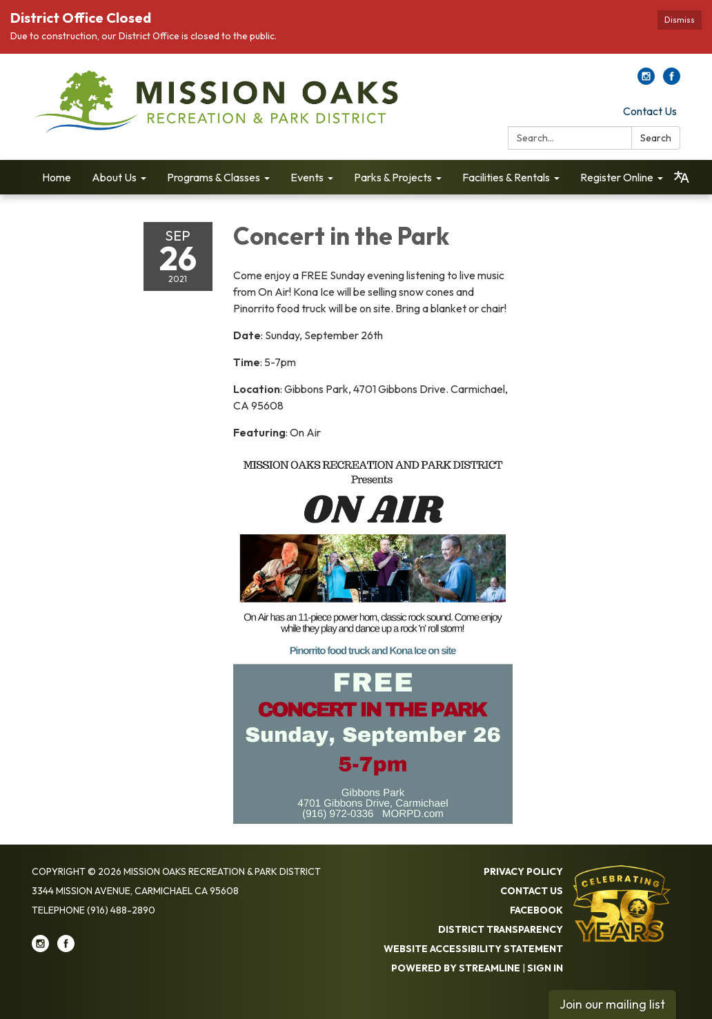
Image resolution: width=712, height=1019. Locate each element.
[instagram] (646, 81)
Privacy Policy (523, 871)
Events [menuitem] (307, 177)
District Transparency (500, 929)
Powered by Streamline (455, 968)
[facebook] (671, 81)
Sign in (545, 968)
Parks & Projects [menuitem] (393, 177)
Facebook (536, 910)
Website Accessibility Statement (473, 948)
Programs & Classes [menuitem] (213, 177)
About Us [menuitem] (114, 177)
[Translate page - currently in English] (681, 177)
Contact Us (650, 111)
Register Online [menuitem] (616, 177)
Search (655, 138)
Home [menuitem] (56, 177)
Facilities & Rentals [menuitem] (506, 177)
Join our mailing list (612, 1004)
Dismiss (679, 19)
